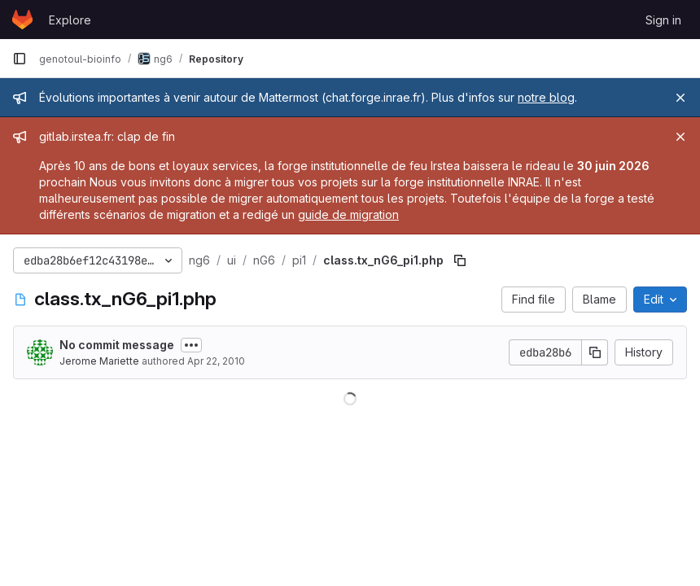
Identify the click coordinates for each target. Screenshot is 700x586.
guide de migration (348, 214)
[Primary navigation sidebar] (20, 59)
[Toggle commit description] (191, 345)
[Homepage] (22, 20)
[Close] (680, 97)
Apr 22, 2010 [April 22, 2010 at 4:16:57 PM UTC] (216, 361)
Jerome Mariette (99, 361)
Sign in (663, 20)
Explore (70, 20)
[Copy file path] (460, 260)
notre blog (546, 97)
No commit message (116, 345)
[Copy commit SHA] (595, 352)
